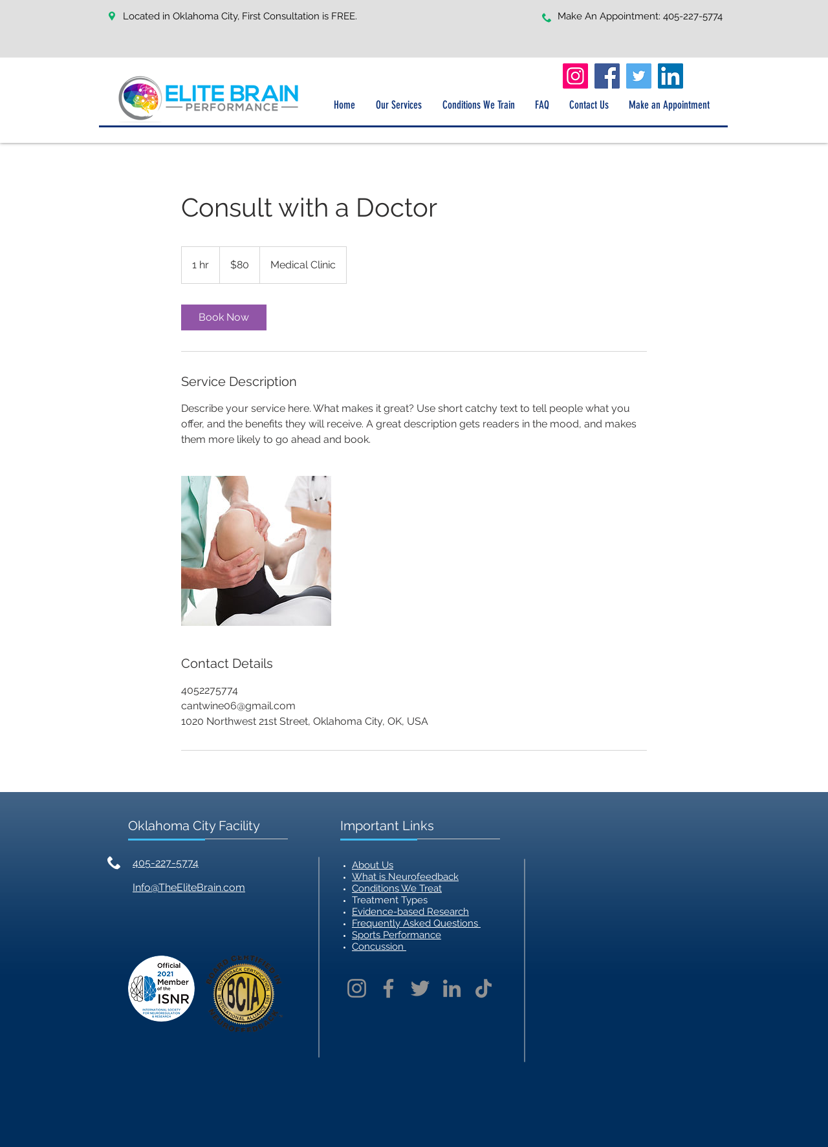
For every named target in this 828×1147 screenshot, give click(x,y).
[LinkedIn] (670, 76)
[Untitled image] (256, 551)
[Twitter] (638, 76)
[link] (224, 317)
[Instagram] (575, 76)
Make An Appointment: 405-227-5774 (640, 16)
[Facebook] (607, 76)
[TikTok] (483, 988)
